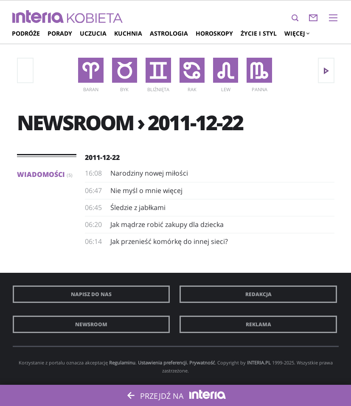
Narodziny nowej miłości (149, 173)
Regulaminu (122, 362)
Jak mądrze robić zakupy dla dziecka (167, 224)
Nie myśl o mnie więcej (146, 190)
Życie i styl (259, 33)
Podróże (26, 33)
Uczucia (93, 33)
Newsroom (91, 324)
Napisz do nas (91, 294)
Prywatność (202, 362)
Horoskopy (214, 33)
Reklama (258, 324)
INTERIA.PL (259, 362)
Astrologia (169, 33)
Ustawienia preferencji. (163, 362)
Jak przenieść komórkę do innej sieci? (169, 241)
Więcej (296, 33)
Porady (60, 33)
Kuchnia (128, 33)
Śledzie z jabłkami (138, 207)
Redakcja (258, 294)
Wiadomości (45, 174)
